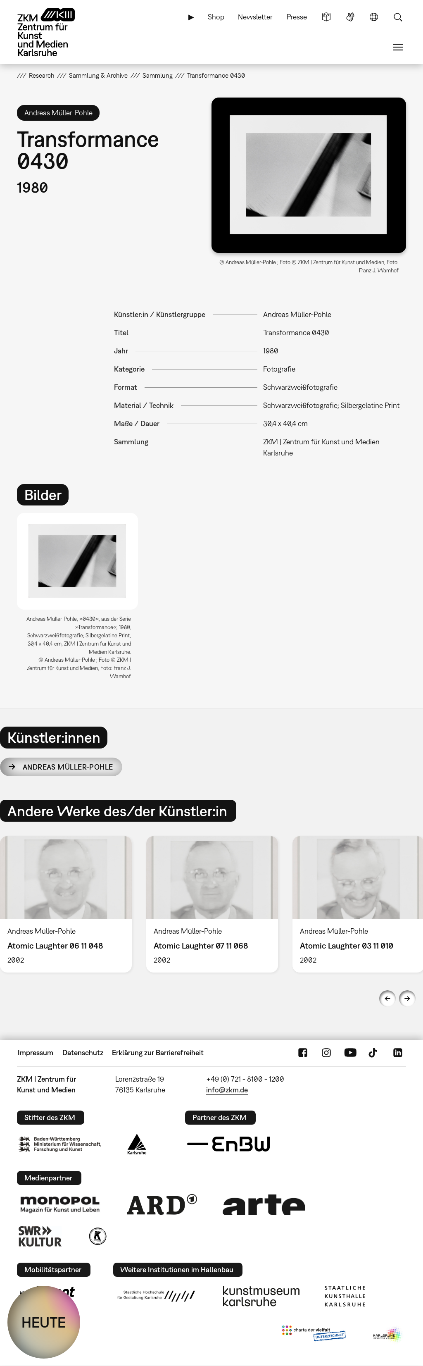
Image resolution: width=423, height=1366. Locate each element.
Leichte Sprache (326, 16)
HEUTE (43, 1322)
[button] (309, 175)
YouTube (350, 1052)
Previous (387, 998)
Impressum (35, 1052)
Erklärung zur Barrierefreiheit (158, 1052)
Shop (216, 16)
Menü (398, 47)
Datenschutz (82, 1052)
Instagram (326, 1052)
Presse (297, 16)
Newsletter (255, 16)
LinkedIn (398, 1052)
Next (407, 998)
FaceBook (303, 1052)
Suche (398, 16)
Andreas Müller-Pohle (68, 767)
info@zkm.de (227, 1089)
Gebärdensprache (350, 16)
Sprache (374, 16)
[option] (81, 599)
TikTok (374, 1052)
